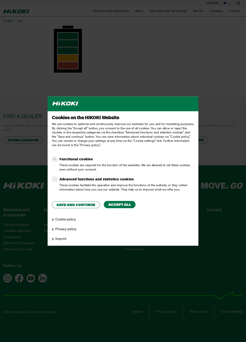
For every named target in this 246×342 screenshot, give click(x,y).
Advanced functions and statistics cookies (96, 179)
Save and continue (75, 205)
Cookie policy (65, 219)
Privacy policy (65, 229)
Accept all (119, 205)
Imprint (60, 239)
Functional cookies (76, 159)
